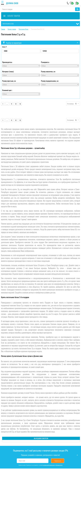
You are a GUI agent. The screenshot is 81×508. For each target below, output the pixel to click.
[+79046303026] (67, 3)
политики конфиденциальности (49, 465)
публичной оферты (59, 465)
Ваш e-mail (22, 460)
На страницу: (70, 103)
